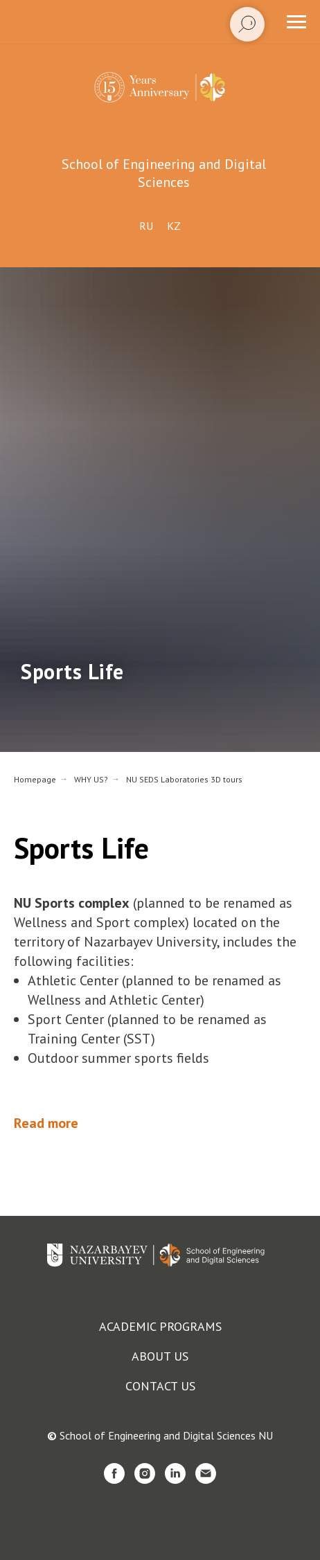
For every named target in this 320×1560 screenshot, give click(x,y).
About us (160, 1356)
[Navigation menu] (296, 22)
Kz (174, 226)
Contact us (160, 1386)
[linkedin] (175, 1473)
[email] (205, 1473)
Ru (146, 226)
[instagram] (144, 1473)
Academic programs (160, 1326)
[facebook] (114, 1473)
